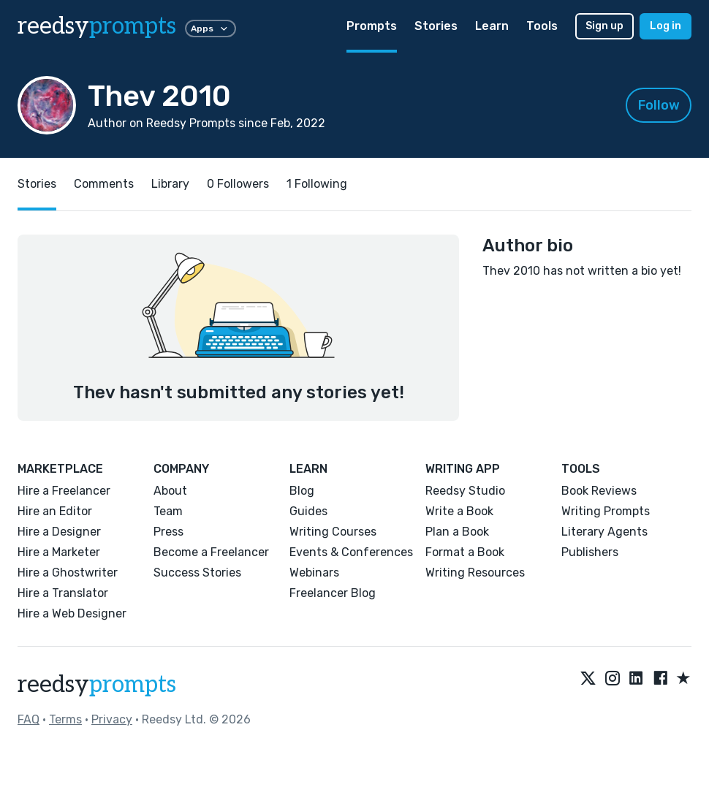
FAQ (28, 719)
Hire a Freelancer (64, 491)
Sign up (604, 26)
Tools (542, 26)
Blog (301, 491)
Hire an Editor (55, 511)
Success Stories (197, 572)
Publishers (589, 552)
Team (168, 511)
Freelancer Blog (332, 593)
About (170, 491)
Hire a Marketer (59, 552)
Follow (659, 105)
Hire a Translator (63, 593)
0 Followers (238, 184)
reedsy (97, 685)
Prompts (371, 26)
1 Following (317, 184)
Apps (210, 28)
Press (168, 532)
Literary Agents (604, 532)
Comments (104, 184)
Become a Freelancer (211, 552)
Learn (492, 26)
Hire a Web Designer (72, 613)
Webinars (314, 572)
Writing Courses (332, 532)
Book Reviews (599, 491)
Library (170, 184)
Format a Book (464, 552)
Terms (65, 719)
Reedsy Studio (465, 491)
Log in (665, 26)
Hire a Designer (59, 532)
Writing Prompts (605, 511)
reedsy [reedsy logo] (97, 26)
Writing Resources (475, 572)
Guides (308, 511)
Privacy (111, 719)
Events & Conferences (351, 552)
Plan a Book (457, 532)
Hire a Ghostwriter (68, 572)
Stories (436, 26)
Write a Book (459, 511)
